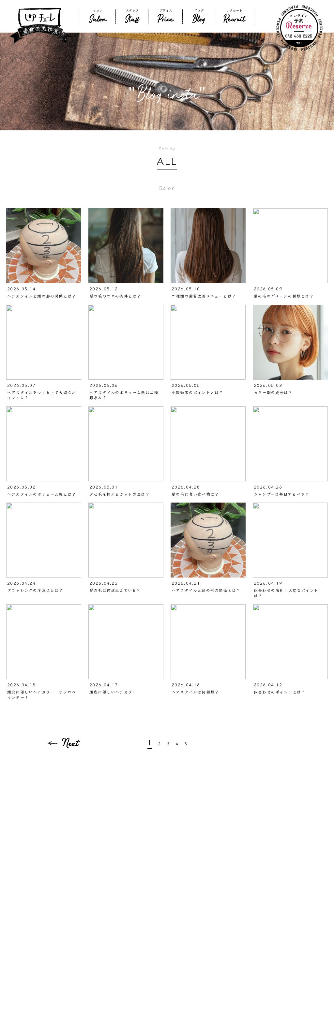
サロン (98, 16)
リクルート (234, 16)
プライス (166, 16)
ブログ (198, 16)
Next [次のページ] (70, 743)
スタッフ (132, 16)
